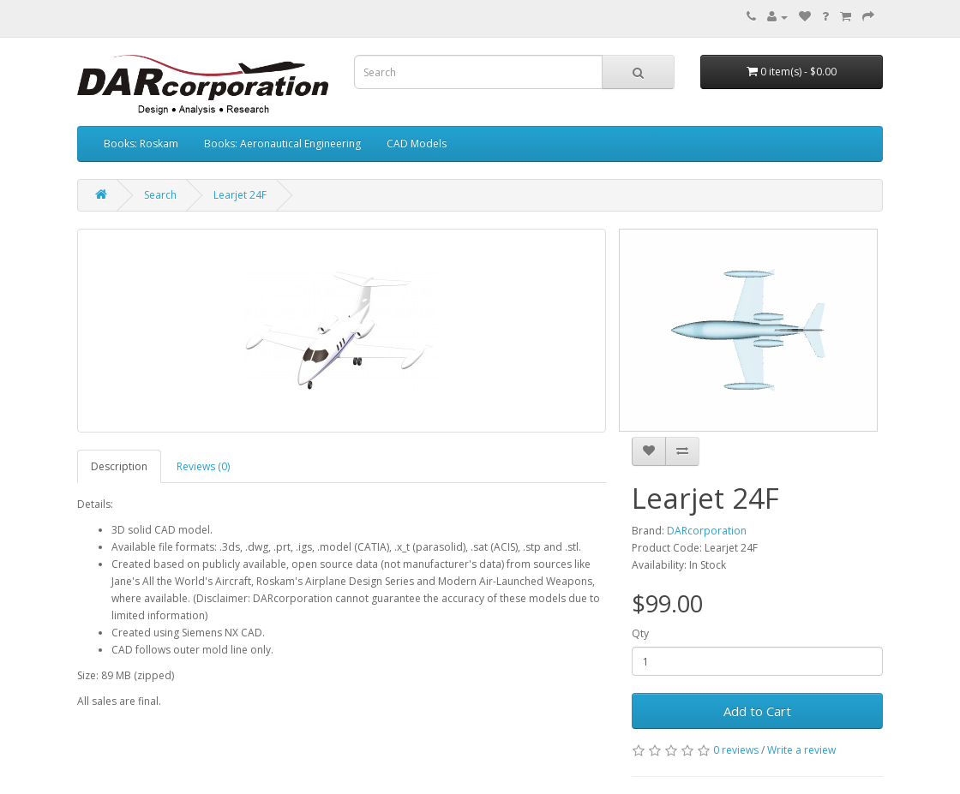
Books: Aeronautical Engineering (282, 143)
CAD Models (417, 143)
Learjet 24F (240, 195)
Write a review (801, 750)
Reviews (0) (203, 466)
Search (160, 195)
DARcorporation (707, 530)
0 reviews (736, 750)
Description (119, 466)
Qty (640, 633)
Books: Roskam (141, 143)
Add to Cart (757, 710)
